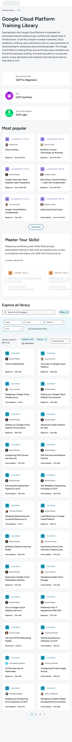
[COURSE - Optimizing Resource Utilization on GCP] (54, 636)
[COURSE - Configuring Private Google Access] (54, 666)
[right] (66, 280)
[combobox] (13, 322)
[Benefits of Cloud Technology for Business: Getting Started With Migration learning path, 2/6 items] (53, 147)
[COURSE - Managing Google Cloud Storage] (54, 575)
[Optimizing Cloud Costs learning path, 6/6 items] (53, 207)
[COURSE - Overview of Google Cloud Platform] (54, 362)
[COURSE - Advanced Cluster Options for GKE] (54, 423)
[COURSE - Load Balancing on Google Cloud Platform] (54, 514)
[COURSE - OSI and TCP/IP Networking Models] (18, 636)
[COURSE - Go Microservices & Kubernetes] (18, 666)
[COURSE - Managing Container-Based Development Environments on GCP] (54, 697)
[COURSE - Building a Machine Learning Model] (18, 544)
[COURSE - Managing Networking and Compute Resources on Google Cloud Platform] (18, 514)
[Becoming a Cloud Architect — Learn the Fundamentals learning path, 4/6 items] (53, 177)
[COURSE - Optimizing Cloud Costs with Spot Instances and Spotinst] (54, 544)
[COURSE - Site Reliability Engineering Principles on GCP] (54, 483)
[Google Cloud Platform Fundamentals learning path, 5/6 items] (18, 207)
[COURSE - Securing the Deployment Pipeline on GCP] (18, 483)
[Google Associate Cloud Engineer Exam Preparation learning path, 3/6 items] (18, 177)
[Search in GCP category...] (30, 312)
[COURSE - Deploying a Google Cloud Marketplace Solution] (18, 575)
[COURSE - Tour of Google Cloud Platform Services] (18, 605)
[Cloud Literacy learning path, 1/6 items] (18, 147)
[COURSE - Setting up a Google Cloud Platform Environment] (54, 392)
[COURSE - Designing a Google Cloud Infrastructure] (18, 392)
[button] (36, 78)
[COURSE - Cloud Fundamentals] (18, 362)
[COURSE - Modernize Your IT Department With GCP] (54, 605)
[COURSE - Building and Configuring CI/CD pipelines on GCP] (18, 697)
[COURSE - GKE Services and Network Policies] (54, 453)
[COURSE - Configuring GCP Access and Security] (18, 453)
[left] (6, 280)
